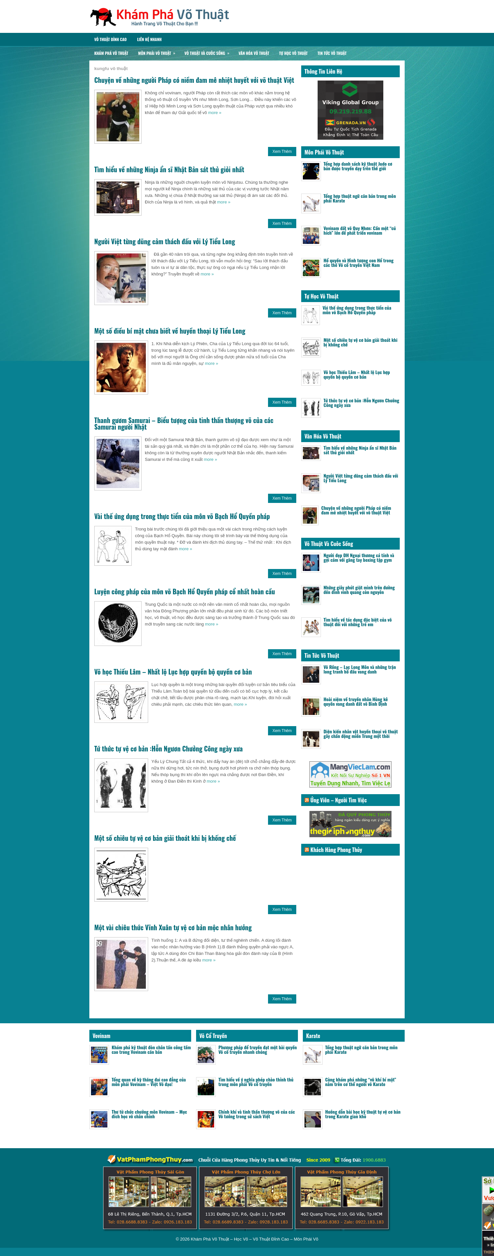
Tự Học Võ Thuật (293, 53)
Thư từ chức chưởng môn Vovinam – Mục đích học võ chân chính (149, 1114)
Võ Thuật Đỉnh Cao (110, 39)
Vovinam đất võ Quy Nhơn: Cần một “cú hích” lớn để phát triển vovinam (360, 230)
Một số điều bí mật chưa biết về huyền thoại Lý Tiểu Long (169, 331)
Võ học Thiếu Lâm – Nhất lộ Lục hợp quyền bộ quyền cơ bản (173, 671)
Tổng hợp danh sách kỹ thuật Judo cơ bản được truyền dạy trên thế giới (358, 166)
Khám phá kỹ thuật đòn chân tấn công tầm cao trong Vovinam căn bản (151, 1049)
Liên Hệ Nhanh (149, 39)
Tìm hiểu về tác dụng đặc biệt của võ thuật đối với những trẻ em (358, 622)
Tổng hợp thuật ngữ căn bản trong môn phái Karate (360, 198)
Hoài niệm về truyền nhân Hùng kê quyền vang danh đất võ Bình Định (356, 701)
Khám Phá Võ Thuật (111, 53)
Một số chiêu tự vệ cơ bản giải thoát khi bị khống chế (165, 838)
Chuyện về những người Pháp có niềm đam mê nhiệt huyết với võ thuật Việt (194, 80)
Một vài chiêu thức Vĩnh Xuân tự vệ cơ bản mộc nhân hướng (173, 927)
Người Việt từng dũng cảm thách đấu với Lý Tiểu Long (164, 241)
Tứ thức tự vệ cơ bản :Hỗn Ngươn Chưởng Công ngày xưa (168, 748)
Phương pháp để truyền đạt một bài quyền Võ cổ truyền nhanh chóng (257, 1049)
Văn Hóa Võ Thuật (253, 53)
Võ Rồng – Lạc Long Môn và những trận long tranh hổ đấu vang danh (360, 669)
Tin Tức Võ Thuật (332, 53)
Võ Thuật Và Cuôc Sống (209, 52)
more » (214, 112)
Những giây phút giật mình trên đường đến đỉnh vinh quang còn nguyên (359, 589)
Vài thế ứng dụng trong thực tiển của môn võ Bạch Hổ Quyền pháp (182, 516)
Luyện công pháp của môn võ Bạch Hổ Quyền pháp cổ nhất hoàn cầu (184, 591)
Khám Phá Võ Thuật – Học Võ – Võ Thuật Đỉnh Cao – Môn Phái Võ (254, 1239)
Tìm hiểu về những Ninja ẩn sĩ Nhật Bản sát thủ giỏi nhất (169, 169)
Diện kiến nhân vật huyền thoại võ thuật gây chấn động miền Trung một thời (361, 733)
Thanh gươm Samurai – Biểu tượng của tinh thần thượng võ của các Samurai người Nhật (183, 423)
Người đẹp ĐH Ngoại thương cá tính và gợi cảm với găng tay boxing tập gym (359, 557)
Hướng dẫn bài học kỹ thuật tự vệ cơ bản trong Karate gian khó (362, 1114)
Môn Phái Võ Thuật (158, 52)
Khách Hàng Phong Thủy (336, 850)
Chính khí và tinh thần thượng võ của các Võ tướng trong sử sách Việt (256, 1114)
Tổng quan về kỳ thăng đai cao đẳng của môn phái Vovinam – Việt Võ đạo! (149, 1081)
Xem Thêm (282, 151)
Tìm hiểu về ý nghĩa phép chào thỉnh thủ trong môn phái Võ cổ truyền (255, 1081)
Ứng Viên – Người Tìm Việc (338, 800)
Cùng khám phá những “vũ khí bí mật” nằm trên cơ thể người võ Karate (360, 1081)
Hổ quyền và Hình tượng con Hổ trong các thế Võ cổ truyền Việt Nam (358, 262)
